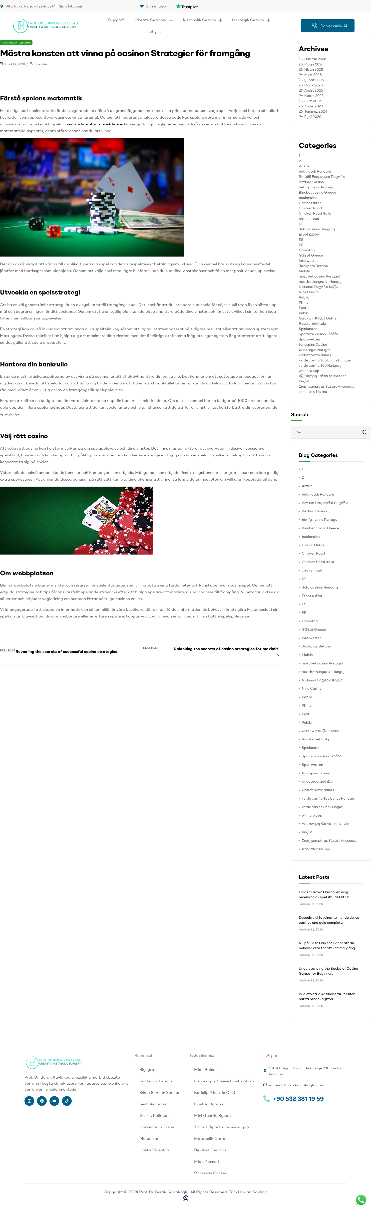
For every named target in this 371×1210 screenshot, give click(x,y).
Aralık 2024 (313, 106)
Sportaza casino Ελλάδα (318, 334)
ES (301, 239)
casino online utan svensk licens (93, 123)
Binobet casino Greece (317, 192)
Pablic (304, 297)
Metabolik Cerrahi (202, 20)
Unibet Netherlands (315, 355)
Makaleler (148, 1138)
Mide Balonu (206, 1069)
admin (42, 64)
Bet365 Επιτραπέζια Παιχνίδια (322, 176)
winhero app (309, 370)
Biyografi (116, 19)
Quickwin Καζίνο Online (318, 318)
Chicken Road (310, 208)
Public (304, 313)
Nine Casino (309, 292)
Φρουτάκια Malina (313, 391)
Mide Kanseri (206, 1161)
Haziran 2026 (315, 59)
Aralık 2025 (313, 90)
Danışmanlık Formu (157, 1126)
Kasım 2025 (314, 95)
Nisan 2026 (313, 69)
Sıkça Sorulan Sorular (159, 1092)
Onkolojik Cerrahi (251, 20)
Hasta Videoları (154, 1149)
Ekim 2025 (312, 101)
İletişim (154, 31)
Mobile (304, 271)
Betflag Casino (311, 182)
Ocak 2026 (313, 85)
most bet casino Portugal (319, 276)
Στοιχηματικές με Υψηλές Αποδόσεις (326, 386)
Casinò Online (310, 203)
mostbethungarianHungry (320, 281)
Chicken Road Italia (315, 213)
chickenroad (309, 218)
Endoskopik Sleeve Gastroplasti (224, 1080)
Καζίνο (304, 381)
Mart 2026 (313, 74)
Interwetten (309, 260)
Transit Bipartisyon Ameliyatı (221, 1126)
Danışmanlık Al (329, 25)
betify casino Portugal (317, 187)
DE (301, 224)
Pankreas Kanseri (210, 1172)
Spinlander (308, 328)
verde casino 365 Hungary (320, 365)
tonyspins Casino (313, 344)
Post (302, 307)
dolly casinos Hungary (317, 229)
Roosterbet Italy (312, 323)
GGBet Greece (311, 255)
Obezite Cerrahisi (154, 20)
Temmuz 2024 (315, 111)
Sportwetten (309, 339)
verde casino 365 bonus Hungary (325, 360)
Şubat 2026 (314, 80)
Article (304, 166)
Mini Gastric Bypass (213, 1115)
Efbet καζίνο (309, 234)
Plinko (304, 302)
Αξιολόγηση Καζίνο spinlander (322, 376)
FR (301, 245)
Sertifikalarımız (153, 1103)
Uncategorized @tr (16, 42)
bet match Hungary (315, 171)
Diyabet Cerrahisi (211, 1149)
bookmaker (308, 197)
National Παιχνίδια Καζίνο (319, 287)
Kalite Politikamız (156, 1080)
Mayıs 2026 (314, 64)
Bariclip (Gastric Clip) (214, 1092)
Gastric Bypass (208, 1103)
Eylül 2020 (312, 116)
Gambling (307, 250)
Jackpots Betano (313, 266)
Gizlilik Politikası (154, 1115)
